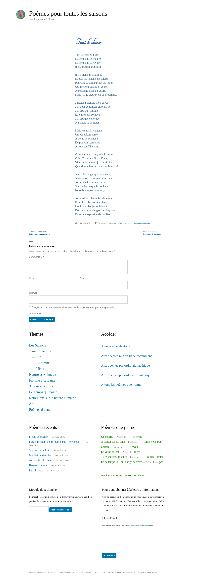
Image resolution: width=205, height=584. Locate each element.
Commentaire (36, 257)
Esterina (137, 436)
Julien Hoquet (155, 456)
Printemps (43, 351)
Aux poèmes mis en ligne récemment (126, 356)
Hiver (40, 369)
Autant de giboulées (40, 460)
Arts (32, 404)
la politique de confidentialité (140, 525)
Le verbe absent (110, 451)
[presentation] (113, 536)
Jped (160, 461)
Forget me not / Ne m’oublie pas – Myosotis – (55, 441)
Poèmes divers (39, 409)
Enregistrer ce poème (105, 223)
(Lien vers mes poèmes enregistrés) (134, 223)
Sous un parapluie (39, 450)
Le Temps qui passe (43, 392)
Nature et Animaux (42, 374)
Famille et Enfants (42, 380)
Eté (38, 357)
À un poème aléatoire (115, 346)
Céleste (105, 446)
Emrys (136, 451)
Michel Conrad (153, 441)
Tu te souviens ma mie (114, 456)
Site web (33, 293)
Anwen (134, 446)
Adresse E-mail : (110, 518)
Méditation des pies (40, 455)
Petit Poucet (36, 470)
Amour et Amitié (41, 386)
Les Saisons (37, 345)
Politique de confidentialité (120, 572)
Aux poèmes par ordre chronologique (126, 375)
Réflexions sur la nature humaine (52, 398)
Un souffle (107, 436)
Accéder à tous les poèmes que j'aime (122, 475)
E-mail (84, 278)
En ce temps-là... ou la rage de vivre (121, 461)
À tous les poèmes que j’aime (121, 384)
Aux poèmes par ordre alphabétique (125, 365)
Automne (43, 363)
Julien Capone (150, 572)
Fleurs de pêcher (38, 436)
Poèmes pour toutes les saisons (68, 13)
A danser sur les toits (113, 441)
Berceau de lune (38, 465)
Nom (32, 278)
